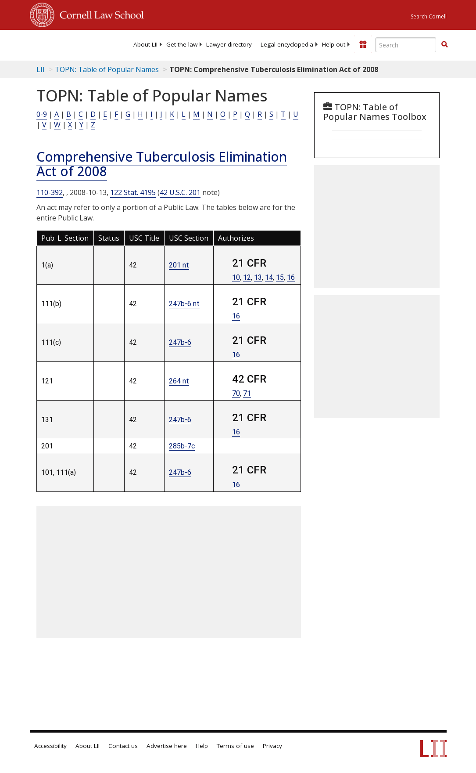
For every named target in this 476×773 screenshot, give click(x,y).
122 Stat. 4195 (133, 192)
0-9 (41, 114)
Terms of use (235, 746)
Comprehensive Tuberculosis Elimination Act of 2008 (161, 164)
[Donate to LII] (363, 44)
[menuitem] (145, 44)
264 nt (179, 381)
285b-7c (182, 446)
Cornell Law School (99, 13)
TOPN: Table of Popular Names (107, 69)
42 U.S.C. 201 (180, 192)
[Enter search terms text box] (406, 44)
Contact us (123, 746)
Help (202, 746)
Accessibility (50, 746)
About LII (145, 44)
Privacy (272, 746)
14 (269, 277)
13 (258, 277)
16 (291, 277)
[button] (444, 44)
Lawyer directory (229, 44)
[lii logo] (64, 44)
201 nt (179, 265)
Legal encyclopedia (287, 44)
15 (280, 277)
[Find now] (444, 45)
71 (247, 393)
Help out (333, 44)
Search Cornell (429, 16)
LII (40, 69)
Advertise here (167, 746)
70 (236, 393)
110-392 (49, 192)
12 (247, 277)
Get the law (181, 44)
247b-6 (180, 342)
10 (236, 277)
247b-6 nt (184, 304)
